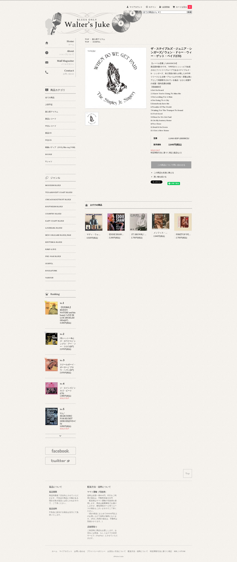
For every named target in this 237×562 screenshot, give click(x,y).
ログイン (152, 7)
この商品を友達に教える (164, 172)
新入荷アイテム (98, 39)
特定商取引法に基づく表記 (161, 551)
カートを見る (184, 7)
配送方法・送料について (138, 551)
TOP (87, 39)
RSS (175, 551)
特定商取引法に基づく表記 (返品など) (166, 152)
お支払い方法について (116, 551)
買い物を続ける (160, 177)
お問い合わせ (79, 551)
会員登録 (166, 7)
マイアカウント (136, 7)
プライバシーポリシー (96, 551)
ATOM (182, 551)
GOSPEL (96, 42)
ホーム (54, 551)
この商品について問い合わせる (171, 165)
